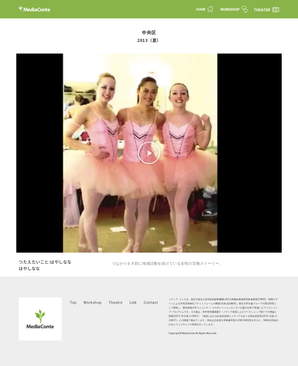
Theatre (115, 302)
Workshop (92, 302)
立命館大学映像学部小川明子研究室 (232, 320)
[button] (149, 153)
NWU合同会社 (270, 320)
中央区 (149, 32)
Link (133, 302)
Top (73, 302)
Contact (151, 302)
